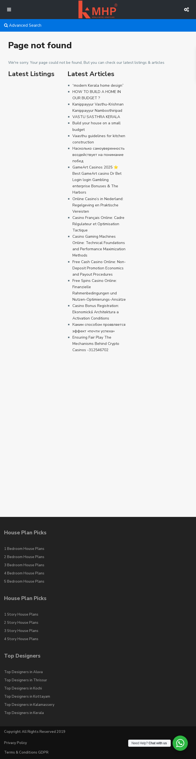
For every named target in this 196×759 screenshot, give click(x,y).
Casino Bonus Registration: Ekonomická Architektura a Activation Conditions (95, 312)
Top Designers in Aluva (23, 672)
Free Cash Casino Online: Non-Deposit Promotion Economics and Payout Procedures (99, 268)
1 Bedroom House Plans (24, 548)
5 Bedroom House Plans (24, 581)
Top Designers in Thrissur (25, 680)
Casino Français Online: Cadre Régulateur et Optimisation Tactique (98, 224)
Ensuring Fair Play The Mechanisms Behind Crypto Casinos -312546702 (95, 344)
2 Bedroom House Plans (24, 557)
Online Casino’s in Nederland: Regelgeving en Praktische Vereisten (97, 205)
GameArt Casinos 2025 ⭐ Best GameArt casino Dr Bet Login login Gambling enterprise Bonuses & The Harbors (96, 180)
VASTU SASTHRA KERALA (96, 116)
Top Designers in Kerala (24, 712)
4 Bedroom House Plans (24, 573)
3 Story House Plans (21, 630)
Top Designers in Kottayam (27, 696)
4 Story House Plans (21, 639)
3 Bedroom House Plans (24, 565)
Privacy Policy (15, 742)
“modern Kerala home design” (98, 85)
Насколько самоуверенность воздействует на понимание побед (98, 155)
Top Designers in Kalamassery (29, 704)
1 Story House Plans (21, 614)
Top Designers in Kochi (23, 688)
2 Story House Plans (21, 622)
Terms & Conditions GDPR (26, 752)
